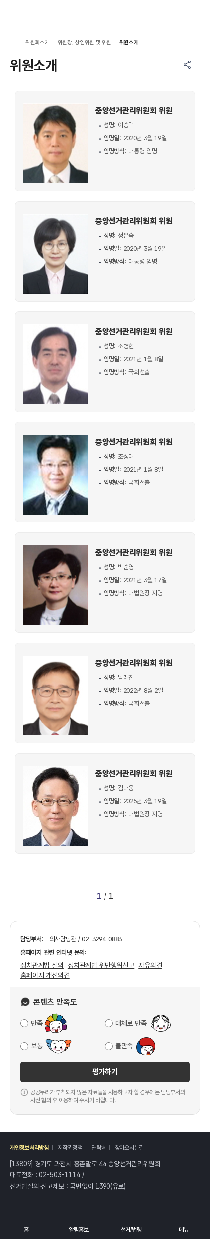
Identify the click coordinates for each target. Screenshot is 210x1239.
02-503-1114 (59, 1175)
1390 (102, 1186)
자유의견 (150, 965)
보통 (36, 1046)
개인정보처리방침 (29, 1147)
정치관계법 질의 (42, 965)
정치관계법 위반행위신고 (101, 965)
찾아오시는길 (129, 1147)
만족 (36, 1023)
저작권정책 (70, 1147)
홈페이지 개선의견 (45, 975)
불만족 (124, 1046)
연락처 (98, 1147)
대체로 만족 (130, 1023)
